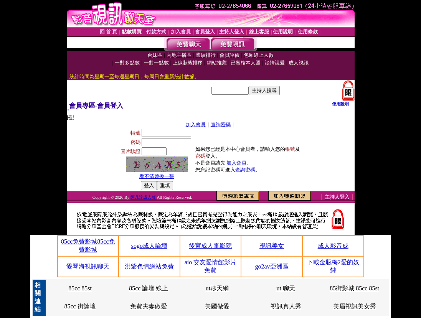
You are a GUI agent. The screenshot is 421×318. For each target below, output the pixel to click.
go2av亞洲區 (272, 266)
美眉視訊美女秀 (354, 306)
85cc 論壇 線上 (148, 288)
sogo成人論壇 (149, 245)
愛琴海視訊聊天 (87, 266)
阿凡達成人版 (143, 197)
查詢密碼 (221, 124)
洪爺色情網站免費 (149, 266)
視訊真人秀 (286, 306)
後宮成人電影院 (210, 245)
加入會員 (196, 124)
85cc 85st (80, 288)
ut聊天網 (217, 288)
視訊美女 (271, 245)
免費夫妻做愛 (148, 306)
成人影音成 (333, 245)
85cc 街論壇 (80, 306)
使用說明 (340, 104)
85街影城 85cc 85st (354, 288)
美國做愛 (217, 306)
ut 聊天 (286, 288)
